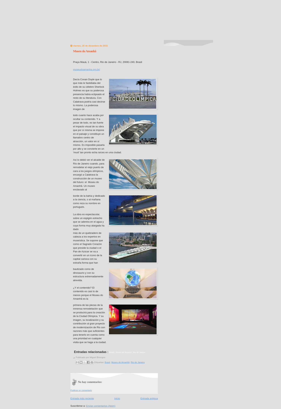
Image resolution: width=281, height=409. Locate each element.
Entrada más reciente (82, 398)
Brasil (107, 362)
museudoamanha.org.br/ (86, 69)
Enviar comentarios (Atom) (100, 405)
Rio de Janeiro (138, 362)
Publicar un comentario (81, 390)
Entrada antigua (149, 398)
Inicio (117, 398)
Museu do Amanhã (84, 51)
